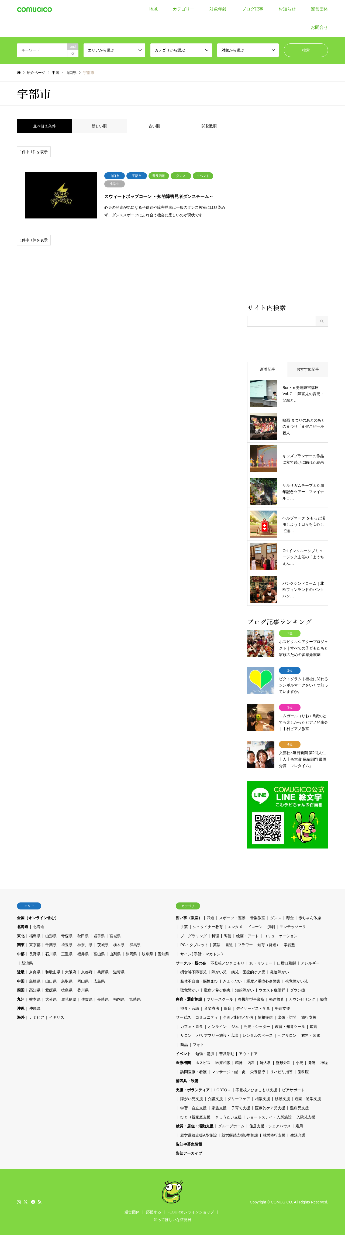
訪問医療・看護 (193, 1071)
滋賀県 (119, 972)
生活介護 (297, 1135)
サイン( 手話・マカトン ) (201, 954)
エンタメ (235, 926)
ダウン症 (297, 990)
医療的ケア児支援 (270, 1108)
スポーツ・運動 (232, 917)
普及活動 (226, 1053)
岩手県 (99, 935)
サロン (186, 1035)
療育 (324, 999)
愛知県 (163, 954)
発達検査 (276, 999)
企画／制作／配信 (238, 1017)
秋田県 (83, 935)
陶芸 (227, 935)
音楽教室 (257, 917)
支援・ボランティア (193, 1089)
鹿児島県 (68, 999)
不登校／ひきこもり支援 (256, 1089)
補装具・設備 (187, 1080)
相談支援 (262, 1098)
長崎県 (103, 999)
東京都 (34, 944)
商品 (184, 1044)
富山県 (99, 954)
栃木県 (119, 944)
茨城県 (103, 944)
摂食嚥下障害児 (193, 972)
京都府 (86, 972)
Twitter (25, 1201)
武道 (210, 917)
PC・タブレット (194, 944)
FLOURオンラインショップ (190, 1212)
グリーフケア (238, 1098)
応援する (153, 1212)
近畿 (21, 972)
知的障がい (244, 990)
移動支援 (282, 1098)
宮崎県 (135, 999)
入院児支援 (305, 1116)
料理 (215, 935)
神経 (324, 1062)
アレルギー (310, 962)
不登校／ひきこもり (227, 962)
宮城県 (115, 935)
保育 (227, 1008)
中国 (21, 981)
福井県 (83, 954)
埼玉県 (67, 944)
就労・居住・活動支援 (194, 1126)
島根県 (34, 981)
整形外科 (283, 1062)
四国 (21, 990)
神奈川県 (84, 944)
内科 (251, 1062)
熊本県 (34, 999)
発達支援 (282, 1008)
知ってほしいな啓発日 (172, 1219)
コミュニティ (206, 1017)
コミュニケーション (281, 935)
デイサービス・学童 (253, 1008)
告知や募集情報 (189, 1144)
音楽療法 (211, 1008)
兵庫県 (103, 972)
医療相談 (222, 1062)
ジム (235, 1026)
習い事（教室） (189, 917)
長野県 (34, 954)
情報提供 (265, 1017)
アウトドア (248, 1053)
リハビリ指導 (281, 1071)
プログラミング (193, 935)
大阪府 (70, 972)
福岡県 (119, 999)
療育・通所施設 (189, 999)
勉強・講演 (204, 1053)
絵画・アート (247, 935)
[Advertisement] (287, 211)
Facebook (32, 1201)
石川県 (51, 954)
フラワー (245, 944)
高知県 (34, 990)
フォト (198, 1044)
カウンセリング (302, 999)
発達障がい (279, 972)
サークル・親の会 (191, 962)
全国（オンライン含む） (37, 917)
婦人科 (265, 1062)
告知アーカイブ (189, 1153)
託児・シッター (257, 1026)
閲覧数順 (209, 126)
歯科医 (303, 1071)
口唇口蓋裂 (286, 962)
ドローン (255, 926)
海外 (21, 1017)
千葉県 (51, 944)
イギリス (56, 1017)
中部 (21, 954)
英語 (216, 944)
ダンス (275, 917)
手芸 (184, 926)
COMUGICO (281, 1201)
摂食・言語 (189, 1008)
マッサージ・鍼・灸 (229, 1071)
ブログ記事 (252, 9)
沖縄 (21, 1008)
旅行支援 (308, 1017)
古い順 (154, 126)
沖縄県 (34, 1008)
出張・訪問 (287, 1017)
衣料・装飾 (310, 1035)
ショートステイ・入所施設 (269, 1116)
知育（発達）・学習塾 (276, 944)
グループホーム (231, 1126)
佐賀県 (86, 999)
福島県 (34, 935)
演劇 (271, 926)
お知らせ (287, 9)
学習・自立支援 (193, 1108)
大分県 (51, 999)
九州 (21, 999)
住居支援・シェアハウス (270, 1126)
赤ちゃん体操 (309, 917)
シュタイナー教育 (208, 926)
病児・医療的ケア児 (248, 972)
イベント (183, 1053)
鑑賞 (313, 1026)
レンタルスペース (258, 1035)
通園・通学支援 (308, 1098)
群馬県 (135, 944)
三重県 (67, 954)
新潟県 (27, 962)
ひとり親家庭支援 (195, 1116)
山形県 (51, 935)
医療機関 (183, 1062)
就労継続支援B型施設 (240, 1135)
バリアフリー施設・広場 (217, 1035)
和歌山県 (52, 972)
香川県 (83, 990)
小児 (299, 1062)
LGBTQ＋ (222, 1089)
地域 (153, 9)
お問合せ (319, 27)
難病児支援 (299, 1108)
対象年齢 (218, 9)
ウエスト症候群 (272, 990)
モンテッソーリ (293, 926)
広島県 (99, 981)
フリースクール (220, 999)
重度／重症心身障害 (263, 981)
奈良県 (34, 972)
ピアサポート (293, 1089)
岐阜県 (147, 954)
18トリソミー (260, 962)
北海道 (22, 926)
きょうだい (232, 981)
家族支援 (219, 1108)
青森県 (67, 935)
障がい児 (219, 972)
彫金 (290, 917)
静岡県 (131, 954)
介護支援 (215, 1098)
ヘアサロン (287, 1035)
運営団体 (319, 9)
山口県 (51, 981)
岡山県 (83, 981)
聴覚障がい (189, 990)
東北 (21, 935)
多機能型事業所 (251, 999)
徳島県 (67, 990)
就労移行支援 (274, 1135)
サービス (183, 1017)
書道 (229, 944)
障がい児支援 (191, 1098)
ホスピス (203, 1062)
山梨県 (115, 954)
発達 (312, 1062)
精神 (239, 1062)
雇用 (299, 1126)
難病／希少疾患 (217, 990)
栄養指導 (257, 1071)
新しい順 (99, 126)
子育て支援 (240, 1108)
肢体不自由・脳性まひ (199, 981)
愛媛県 (51, 990)
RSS (40, 1201)
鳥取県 (67, 981)
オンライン (217, 1026)
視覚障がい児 (296, 981)
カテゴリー (183, 9)
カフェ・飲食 (191, 1026)
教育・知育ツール (290, 1026)
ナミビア (36, 1017)
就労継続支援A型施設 (198, 1135)
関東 (21, 944)
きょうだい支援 (228, 1116)
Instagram (19, 1201)
